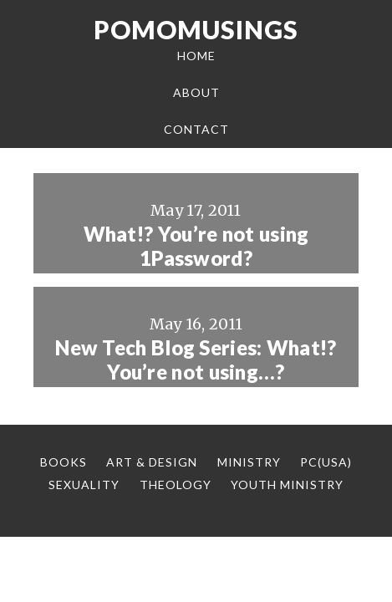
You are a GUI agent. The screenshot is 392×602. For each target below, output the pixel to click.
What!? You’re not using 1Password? (196, 246)
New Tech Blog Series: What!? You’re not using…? (195, 360)
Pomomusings (196, 29)
